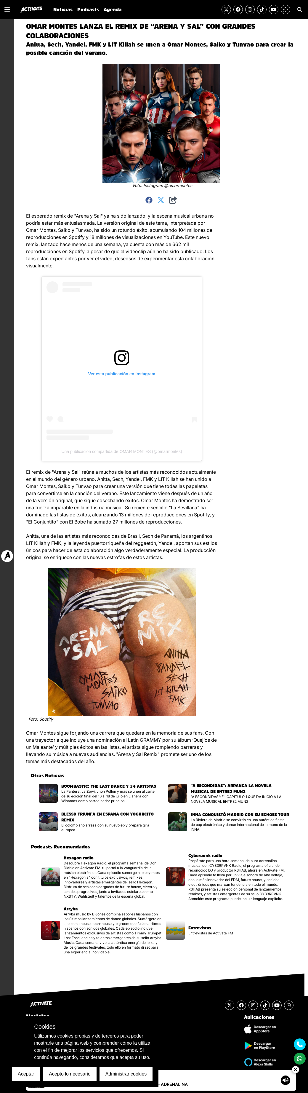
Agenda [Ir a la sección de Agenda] (113, 9)
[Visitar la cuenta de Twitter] (226, 9)
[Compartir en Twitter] (160, 200)
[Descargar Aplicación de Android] (259, 1045)
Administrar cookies (126, 1073)
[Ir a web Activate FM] (7, 556)
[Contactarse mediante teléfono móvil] (300, 1044)
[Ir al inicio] (31, 9)
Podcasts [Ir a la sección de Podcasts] (88, 9)
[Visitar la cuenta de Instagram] (250, 9)
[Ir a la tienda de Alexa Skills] (259, 1062)
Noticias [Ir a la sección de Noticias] (63, 9)
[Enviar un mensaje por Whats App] (285, 9)
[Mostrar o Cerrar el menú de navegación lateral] (7, 9)
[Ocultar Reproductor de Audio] (295, 1069)
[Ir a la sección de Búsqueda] (299, 9)
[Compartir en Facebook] (149, 200)
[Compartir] (173, 200)
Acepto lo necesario (70, 1073)
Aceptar (26, 1073)
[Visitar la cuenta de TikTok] (262, 9)
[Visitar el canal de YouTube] (273, 9)
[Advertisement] (246, 301)
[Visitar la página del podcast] (101, 876)
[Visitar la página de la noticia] (98, 793)
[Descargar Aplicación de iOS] (259, 1029)
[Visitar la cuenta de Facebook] (238, 9)
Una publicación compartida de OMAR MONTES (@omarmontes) (121, 451)
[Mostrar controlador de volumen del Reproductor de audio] (285, 1080)
